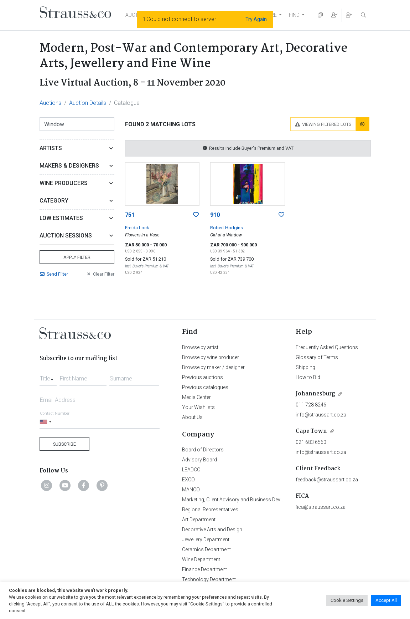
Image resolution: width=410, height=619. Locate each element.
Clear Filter (100, 274)
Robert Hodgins (226, 227)
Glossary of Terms (317, 357)
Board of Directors (203, 449)
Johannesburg (315, 393)
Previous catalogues (205, 387)
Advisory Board (199, 459)
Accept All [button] (386, 600)
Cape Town (311, 431)
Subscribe (64, 444)
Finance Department (204, 569)
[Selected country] (46, 421)
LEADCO (191, 469)
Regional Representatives (210, 509)
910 (215, 214)
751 (130, 214)
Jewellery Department (205, 539)
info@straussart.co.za (321, 415)
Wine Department (201, 559)
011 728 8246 (311, 405)
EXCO (188, 479)
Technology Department (209, 579)
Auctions (50, 102)
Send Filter (54, 274)
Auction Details (87, 102)
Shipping (305, 367)
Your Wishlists (198, 407)
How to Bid (308, 377)
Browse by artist (200, 347)
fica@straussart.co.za (321, 507)
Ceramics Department (206, 549)
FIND (294, 15)
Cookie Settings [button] (347, 600)
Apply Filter (76, 257)
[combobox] (48, 376)
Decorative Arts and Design (212, 529)
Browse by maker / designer (213, 367)
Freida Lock (137, 227)
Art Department (199, 519)
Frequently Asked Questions (327, 347)
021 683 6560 (311, 442)
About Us (192, 417)
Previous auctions (202, 377)
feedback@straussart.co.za (327, 479)
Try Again (256, 19)
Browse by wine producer (210, 357)
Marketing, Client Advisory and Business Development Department (255, 499)
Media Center (196, 397)
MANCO (191, 489)
